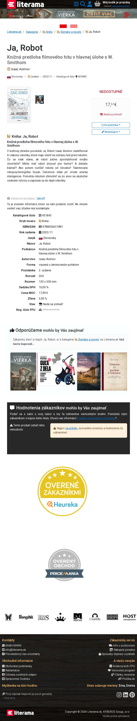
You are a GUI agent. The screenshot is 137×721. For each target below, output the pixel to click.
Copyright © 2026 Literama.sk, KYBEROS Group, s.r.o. (97, 711)
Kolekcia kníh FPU (122, 666)
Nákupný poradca (122, 649)
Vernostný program (121, 670)
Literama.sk (14, 31)
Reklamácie (11, 670)
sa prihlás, (71, 428)
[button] (75, 4)
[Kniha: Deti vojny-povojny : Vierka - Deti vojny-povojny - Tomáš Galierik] (63, 26)
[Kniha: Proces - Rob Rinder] (73, 26)
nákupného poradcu (121, 6)
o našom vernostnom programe (96, 418)
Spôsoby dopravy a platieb (117, 654)
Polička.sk (126, 679)
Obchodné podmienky (17, 666)
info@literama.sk (14, 649)
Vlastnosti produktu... (22, 198)
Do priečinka (110, 125)
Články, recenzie (123, 674)
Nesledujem (110, 131)
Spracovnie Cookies (16, 679)
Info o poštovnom (122, 645)
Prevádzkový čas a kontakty (21, 654)
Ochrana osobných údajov (19, 674)
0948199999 (11, 645)
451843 (81, 76)
